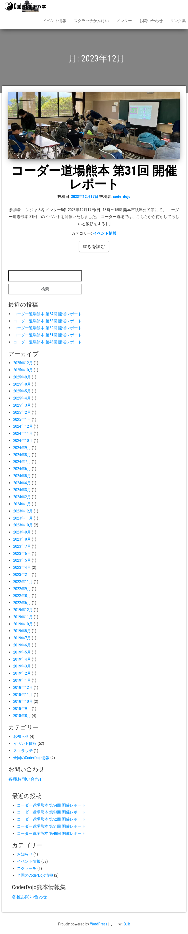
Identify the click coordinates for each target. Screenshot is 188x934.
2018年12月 (23, 687)
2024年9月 (22, 447)
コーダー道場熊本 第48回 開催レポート (47, 342)
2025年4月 (22, 398)
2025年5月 (22, 391)
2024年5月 (22, 475)
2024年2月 (22, 497)
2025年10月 (23, 370)
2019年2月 (22, 673)
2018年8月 (22, 715)
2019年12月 (23, 609)
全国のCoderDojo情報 (31, 757)
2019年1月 (22, 680)
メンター (124, 20)
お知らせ (21, 736)
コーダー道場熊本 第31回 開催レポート (94, 177)
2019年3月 (22, 666)
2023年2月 (22, 574)
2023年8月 (22, 539)
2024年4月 (22, 483)
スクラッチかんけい (91, 20)
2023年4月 (22, 567)
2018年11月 (23, 694)
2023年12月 (23, 511)
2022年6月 (22, 602)
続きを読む (94, 246)
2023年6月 (22, 553)
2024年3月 (22, 489)
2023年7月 (22, 546)
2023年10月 (23, 525)
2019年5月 (22, 652)
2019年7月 (22, 638)
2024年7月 (22, 461)
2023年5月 (22, 560)
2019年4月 (22, 659)
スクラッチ (23, 750)
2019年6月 (22, 645)
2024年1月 (22, 504)
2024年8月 (22, 454)
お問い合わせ (151, 20)
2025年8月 (22, 384)
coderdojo (121, 196)
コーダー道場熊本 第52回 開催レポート (47, 328)
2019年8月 (22, 631)
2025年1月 (22, 419)
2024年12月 (23, 426)
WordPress (98, 924)
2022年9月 (22, 588)
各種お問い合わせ (26, 779)
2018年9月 (22, 708)
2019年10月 (23, 624)
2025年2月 (22, 412)
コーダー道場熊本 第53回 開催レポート (47, 321)
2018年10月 (23, 701)
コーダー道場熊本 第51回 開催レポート (47, 335)
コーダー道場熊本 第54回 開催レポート (47, 314)
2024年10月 (23, 440)
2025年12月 (23, 363)
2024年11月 (23, 433)
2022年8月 (22, 595)
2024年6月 (22, 468)
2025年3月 (22, 405)
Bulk (127, 924)
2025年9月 (22, 377)
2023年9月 (22, 532)
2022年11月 (23, 581)
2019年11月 (23, 617)
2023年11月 (23, 518)
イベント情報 (54, 20)
